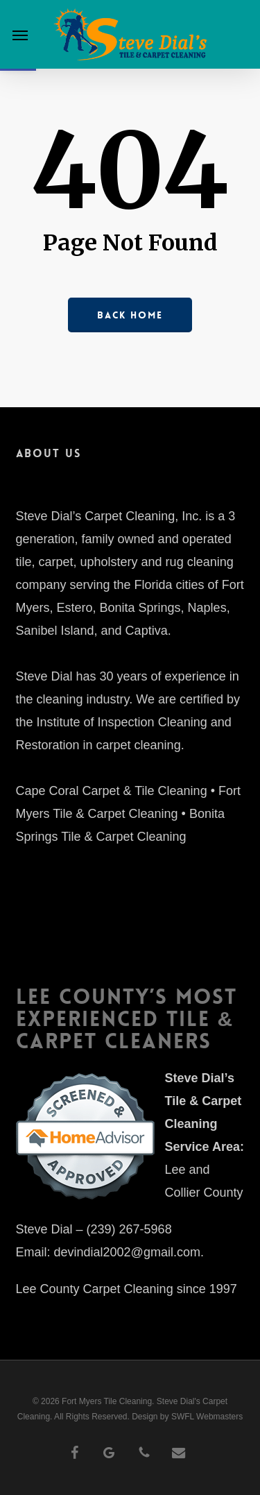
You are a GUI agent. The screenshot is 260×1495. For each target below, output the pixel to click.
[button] (20, 35)
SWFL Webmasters (207, 1416)
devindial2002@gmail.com (127, 1252)
